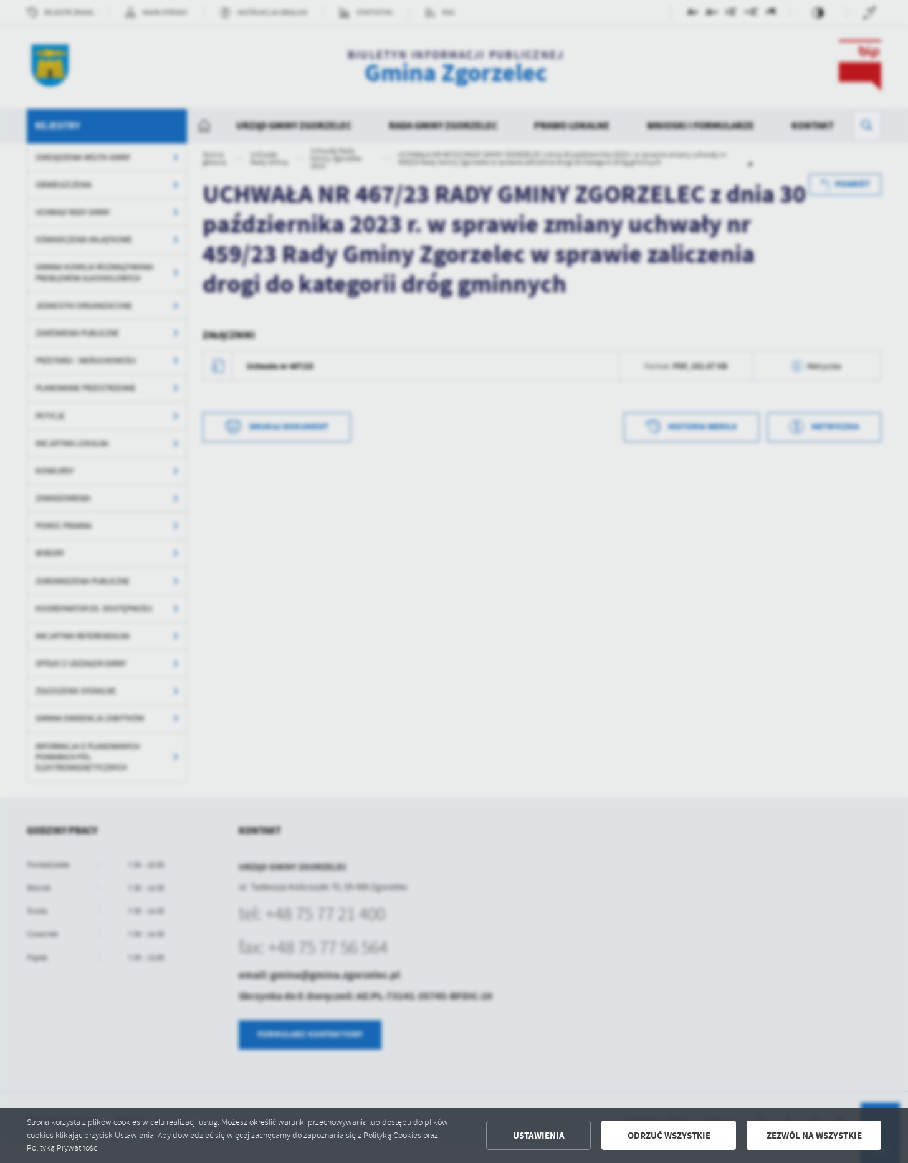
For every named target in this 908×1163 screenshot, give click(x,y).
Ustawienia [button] (539, 1135)
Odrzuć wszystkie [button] (669, 1135)
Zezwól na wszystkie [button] (814, 1135)
